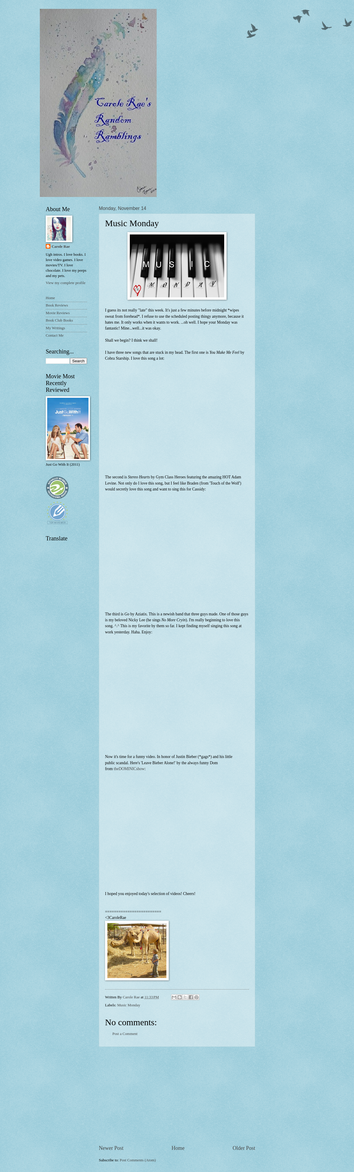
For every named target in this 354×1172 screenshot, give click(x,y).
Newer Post (111, 1148)
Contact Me (54, 335)
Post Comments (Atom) (138, 1160)
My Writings (55, 328)
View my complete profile (66, 283)
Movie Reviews (58, 313)
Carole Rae (61, 246)
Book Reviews (57, 305)
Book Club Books (59, 320)
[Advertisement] (177, 1095)
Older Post (243, 1148)
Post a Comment (124, 1034)
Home (177, 1148)
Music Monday (128, 1005)
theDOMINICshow (129, 769)
